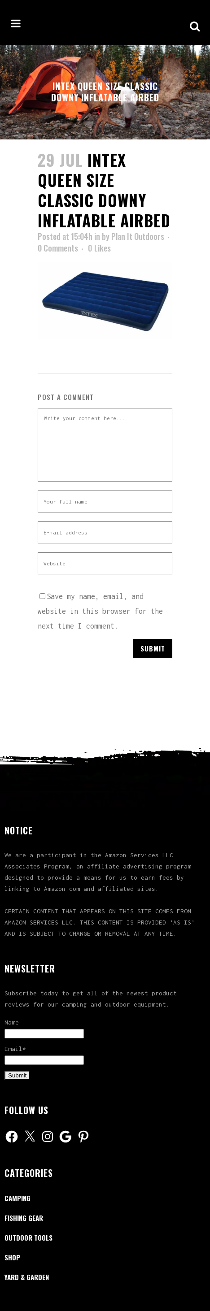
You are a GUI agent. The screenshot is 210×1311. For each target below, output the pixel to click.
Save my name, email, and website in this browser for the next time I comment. (100, 611)
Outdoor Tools (28, 1237)
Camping (17, 1198)
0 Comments (58, 248)
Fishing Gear (23, 1218)
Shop (12, 1257)
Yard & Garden (26, 1277)
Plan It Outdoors (137, 236)
